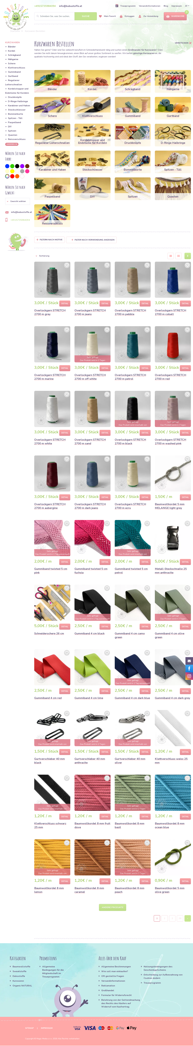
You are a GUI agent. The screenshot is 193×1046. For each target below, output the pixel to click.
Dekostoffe (19, 976)
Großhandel (107, 990)
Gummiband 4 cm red (48, 698)
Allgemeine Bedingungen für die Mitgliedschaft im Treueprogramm (53, 972)
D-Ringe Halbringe (18, 101)
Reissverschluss (17, 139)
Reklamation (108, 986)
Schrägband (14, 55)
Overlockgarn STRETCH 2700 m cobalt (170, 312)
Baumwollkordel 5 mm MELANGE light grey (169, 506)
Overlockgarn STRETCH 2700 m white (50, 441)
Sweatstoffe (19, 971)
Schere (12, 63)
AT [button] (186, 6)
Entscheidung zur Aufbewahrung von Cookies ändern (163, 976)
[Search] (65, 16)
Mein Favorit (107, 16)
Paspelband (14, 122)
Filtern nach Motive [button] (51, 239)
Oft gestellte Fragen (112, 976)
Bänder (12, 46)
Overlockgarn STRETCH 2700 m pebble (130, 312)
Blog (166, 6)
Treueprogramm (125, 5)
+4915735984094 (45, 6)
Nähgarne (13, 59)
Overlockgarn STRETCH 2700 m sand (90, 441)
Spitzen (12, 130)
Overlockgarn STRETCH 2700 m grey (50, 312)
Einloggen (127, 16)
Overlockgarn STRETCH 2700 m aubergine (50, 506)
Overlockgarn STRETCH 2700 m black (130, 441)
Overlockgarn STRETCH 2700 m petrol (130, 377)
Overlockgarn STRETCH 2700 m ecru (130, 506)
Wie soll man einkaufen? (114, 971)
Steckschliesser (16, 109)
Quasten (12, 135)
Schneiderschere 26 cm (49, 633)
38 (180, 918)
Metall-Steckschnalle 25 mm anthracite (171, 571)
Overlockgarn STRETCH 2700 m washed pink (170, 441)
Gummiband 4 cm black (89, 633)
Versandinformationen (149, 6)
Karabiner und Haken (19, 105)
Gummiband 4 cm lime (88, 698)
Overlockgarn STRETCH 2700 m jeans (90, 312)
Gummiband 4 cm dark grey (172, 698)
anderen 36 (12, 144)
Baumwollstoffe (21, 966)
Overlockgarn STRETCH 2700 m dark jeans (90, 506)
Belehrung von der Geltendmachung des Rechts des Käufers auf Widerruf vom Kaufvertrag (120, 1004)
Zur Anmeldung (148, 16)
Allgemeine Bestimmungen (116, 966)
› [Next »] (187, 918)
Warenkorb (175, 16)
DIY (10, 126)
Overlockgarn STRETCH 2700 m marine (50, 377)
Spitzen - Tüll (15, 118)
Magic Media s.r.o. (44, 1039)
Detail (64, 303)
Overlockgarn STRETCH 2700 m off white (90, 377)
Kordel (12, 50)
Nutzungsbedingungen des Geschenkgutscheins (158, 968)
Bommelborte (15, 114)
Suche (85, 16)
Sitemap (29, 1028)
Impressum (176, 6)
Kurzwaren (18, 981)
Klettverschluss (16, 67)
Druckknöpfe (15, 97)
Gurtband (13, 76)
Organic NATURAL (22, 986)
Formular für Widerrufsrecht (116, 995)
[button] (17, 201)
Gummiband (14, 71)
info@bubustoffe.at (70, 6)
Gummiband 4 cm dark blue (132, 698)
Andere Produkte (112, 907)
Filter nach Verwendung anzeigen (93, 240)
